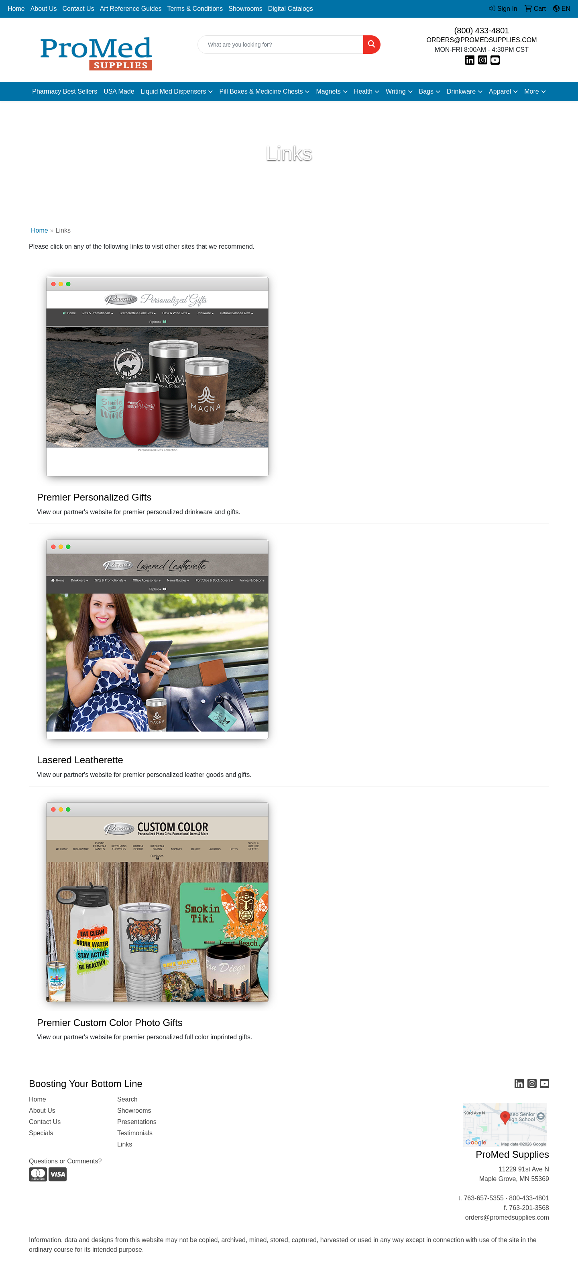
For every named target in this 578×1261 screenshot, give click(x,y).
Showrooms (245, 8)
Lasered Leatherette (80, 759)
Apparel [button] (500, 91)
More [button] (531, 91)
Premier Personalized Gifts (94, 497)
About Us (44, 8)
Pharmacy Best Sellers (64, 91)
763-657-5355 (484, 1198)
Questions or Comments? (65, 1161)
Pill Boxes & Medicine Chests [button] (261, 91)
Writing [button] (396, 91)
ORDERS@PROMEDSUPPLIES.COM (482, 40)
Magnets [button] (328, 91)
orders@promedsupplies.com (507, 1217)
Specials (41, 1133)
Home (16, 8)
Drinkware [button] (461, 91)
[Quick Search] (280, 44)
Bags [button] (426, 91)
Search (127, 1099)
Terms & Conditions (195, 8)
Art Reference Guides (131, 8)
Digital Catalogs (290, 8)
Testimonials (135, 1133)
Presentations (137, 1121)
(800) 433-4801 (481, 30)
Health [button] (363, 91)
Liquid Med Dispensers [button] (173, 91)
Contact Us (78, 8)
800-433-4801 (529, 1198)
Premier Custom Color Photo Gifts (110, 1022)
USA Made (119, 91)
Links (124, 1144)
